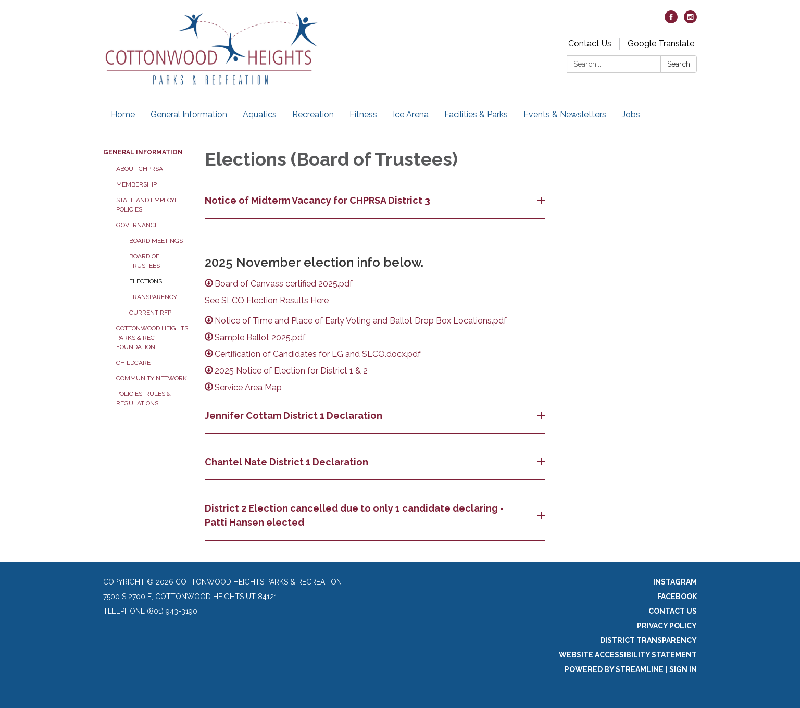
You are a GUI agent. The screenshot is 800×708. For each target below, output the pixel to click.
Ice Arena (411, 114)
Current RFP (150, 312)
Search (678, 64)
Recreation (313, 114)
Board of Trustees (144, 261)
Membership (136, 184)
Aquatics (260, 114)
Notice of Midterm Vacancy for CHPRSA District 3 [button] (318, 200)
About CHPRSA (139, 168)
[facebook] (671, 21)
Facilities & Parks (476, 114)
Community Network (151, 378)
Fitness (363, 114)
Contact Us (589, 43)
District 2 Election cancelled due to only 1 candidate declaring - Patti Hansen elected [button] (354, 515)
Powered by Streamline (614, 669)
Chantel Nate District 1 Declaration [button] (287, 461)
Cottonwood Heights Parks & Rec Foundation (152, 338)
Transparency (153, 297)
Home (123, 114)
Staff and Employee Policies (149, 204)
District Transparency (648, 640)
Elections (145, 281)
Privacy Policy (667, 626)
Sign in (683, 669)
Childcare (133, 362)
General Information (189, 114)
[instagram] (690, 21)
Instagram (675, 582)
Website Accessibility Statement (628, 655)
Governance (137, 225)
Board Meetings (156, 240)
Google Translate (661, 43)
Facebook (677, 596)
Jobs (631, 114)
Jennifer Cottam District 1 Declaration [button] (294, 415)
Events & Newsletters (564, 114)
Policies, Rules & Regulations (143, 398)
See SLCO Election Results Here (267, 300)
